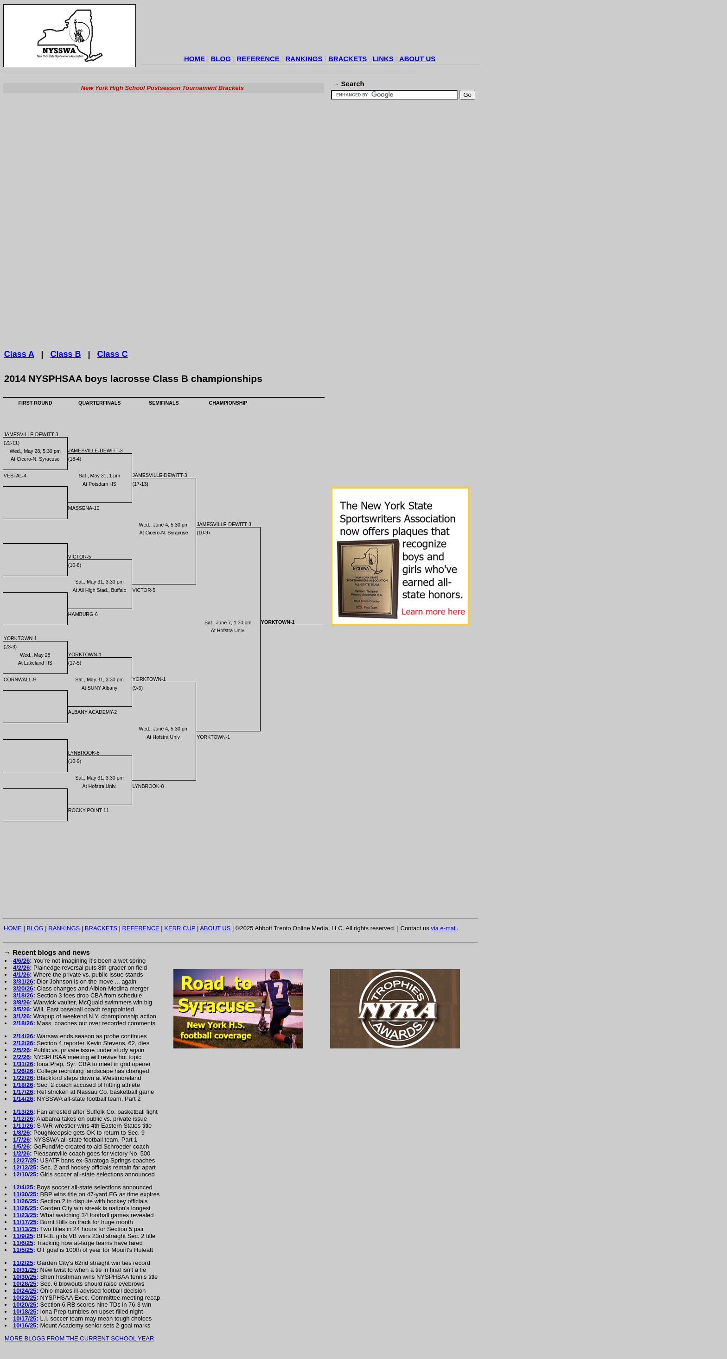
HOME (194, 59)
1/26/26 (23, 1070)
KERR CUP (179, 928)
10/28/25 (25, 1283)
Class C (112, 354)
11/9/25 (23, 1235)
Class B (65, 354)
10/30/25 (25, 1276)
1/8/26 (21, 1132)
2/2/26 (21, 1057)
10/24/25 (25, 1290)
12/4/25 (23, 1187)
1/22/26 (23, 1077)
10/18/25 (25, 1311)
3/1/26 (21, 1016)
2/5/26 (21, 1050)
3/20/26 (23, 988)
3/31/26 (23, 981)
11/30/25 (25, 1194)
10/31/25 (25, 1269)
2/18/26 (23, 1023)
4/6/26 (21, 960)
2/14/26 (23, 1036)
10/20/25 (25, 1304)
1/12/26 (23, 1118)
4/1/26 (21, 974)
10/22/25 (25, 1297)
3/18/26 (23, 995)
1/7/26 (21, 1139)
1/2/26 (21, 1153)
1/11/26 (23, 1125)
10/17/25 (25, 1318)
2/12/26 (23, 1043)
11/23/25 (25, 1215)
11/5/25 (23, 1249)
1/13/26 (23, 1111)
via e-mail (444, 928)
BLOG (221, 59)
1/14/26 (23, 1098)
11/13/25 (25, 1229)
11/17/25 (25, 1222)
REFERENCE (258, 59)
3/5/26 (21, 1009)
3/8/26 (21, 1002)
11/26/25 (25, 1201)
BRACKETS (347, 59)
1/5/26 (21, 1146)
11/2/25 (23, 1262)
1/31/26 (23, 1064)
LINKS (383, 59)
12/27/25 (25, 1160)
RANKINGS (303, 59)
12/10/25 (25, 1174)
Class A (19, 354)
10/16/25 (25, 1325)
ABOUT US (417, 59)
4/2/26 (21, 967)
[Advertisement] (311, 30)
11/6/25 (23, 1242)
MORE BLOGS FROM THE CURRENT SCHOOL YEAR (79, 1338)
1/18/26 (23, 1084)
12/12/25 (25, 1167)
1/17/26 (23, 1091)
